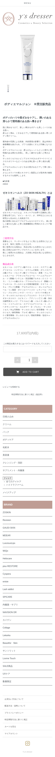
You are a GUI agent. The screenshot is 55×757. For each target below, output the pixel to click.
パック (6, 432)
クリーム (7, 424)
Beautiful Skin (10, 643)
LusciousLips (9, 543)
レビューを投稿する (11, 387)
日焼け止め (8, 416)
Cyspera (7, 574)
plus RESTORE (10, 566)
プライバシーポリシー (14, 713)
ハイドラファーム (14, 485)
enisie (5, 581)
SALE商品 (8, 666)
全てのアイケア (13, 481)
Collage (6, 628)
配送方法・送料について (15, 706)
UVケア (6, 674)
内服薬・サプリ (10, 604)
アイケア (7, 478)
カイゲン (7, 620)
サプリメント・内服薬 (13, 470)
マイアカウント (11, 733)
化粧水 (6, 447)
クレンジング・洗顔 (12, 463)
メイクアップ (9, 492)
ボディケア (8, 439)
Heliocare (7, 558)
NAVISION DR (10, 612)
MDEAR (7, 535)
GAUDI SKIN (9, 528)
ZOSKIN (7, 512)
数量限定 (7, 681)
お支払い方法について (14, 699)
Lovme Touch (9, 658)
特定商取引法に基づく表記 (16, 719)
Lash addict (8, 589)
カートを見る (10, 726)
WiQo (5, 551)
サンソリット (9, 651)
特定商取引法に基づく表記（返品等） (27, 394)
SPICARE (7, 597)
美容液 (6, 455)
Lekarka (6, 635)
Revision (7, 520)
